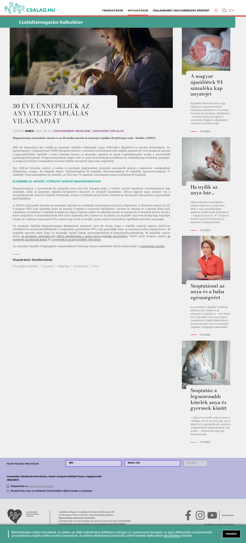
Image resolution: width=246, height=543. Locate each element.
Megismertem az (32, 486)
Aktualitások (138, 10)
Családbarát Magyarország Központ (181, 10)
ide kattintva (172, 535)
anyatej (47, 266)
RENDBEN (231, 533)
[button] (216, 10)
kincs (95, 266)
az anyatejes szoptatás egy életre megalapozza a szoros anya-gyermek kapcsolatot (74, 236)
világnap (63, 266)
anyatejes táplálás (25, 266)
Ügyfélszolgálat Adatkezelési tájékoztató (76, 518)
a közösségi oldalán (152, 246)
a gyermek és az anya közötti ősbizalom (76, 239)
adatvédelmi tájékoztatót (41, 486)
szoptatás (80, 266)
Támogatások (112, 10)
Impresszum (228, 515)
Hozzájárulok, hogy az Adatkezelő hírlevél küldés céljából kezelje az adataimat (51, 490)
